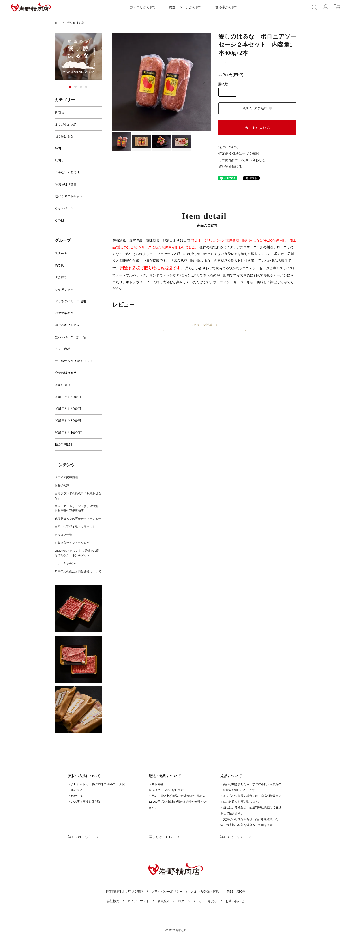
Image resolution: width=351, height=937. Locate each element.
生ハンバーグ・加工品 (70, 337)
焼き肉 (59, 265)
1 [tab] (70, 87)
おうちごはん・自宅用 (70, 301)
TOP (57, 23)
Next (204, 82)
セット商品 (62, 349)
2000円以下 (63, 384)
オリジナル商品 (65, 124)
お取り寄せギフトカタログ (72, 543)
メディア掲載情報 (66, 477)
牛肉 (58, 148)
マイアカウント (138, 901)
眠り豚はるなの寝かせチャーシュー (78, 518)
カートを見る (208, 901)
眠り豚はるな (75, 23)
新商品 (59, 112)
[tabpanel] (78, 56)
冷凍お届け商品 (66, 184)
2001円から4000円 (68, 397)
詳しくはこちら (83, 837)
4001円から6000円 (68, 408)
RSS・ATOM (236, 891)
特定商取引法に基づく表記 (238, 153)
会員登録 (163, 901)
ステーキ (61, 253)
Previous (119, 82)
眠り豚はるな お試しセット (74, 361)
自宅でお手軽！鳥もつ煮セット (75, 526)
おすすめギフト (66, 313)
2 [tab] (75, 87)
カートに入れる (257, 127)
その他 (59, 220)
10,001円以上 (64, 444)
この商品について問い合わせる (241, 160)
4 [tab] (86, 87)
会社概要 (113, 901)
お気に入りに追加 (257, 108)
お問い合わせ (234, 901)
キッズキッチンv (66, 563)
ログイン (184, 901)
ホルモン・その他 (67, 172)
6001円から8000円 (68, 420)
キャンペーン (64, 208)
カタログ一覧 (63, 534)
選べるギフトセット (69, 196)
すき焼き (61, 277)
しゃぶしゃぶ (64, 289)
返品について (228, 147)
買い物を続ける (230, 166)
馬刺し (59, 160)
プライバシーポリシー (167, 891)
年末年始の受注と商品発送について (78, 571)
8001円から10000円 (68, 432)
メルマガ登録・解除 (205, 891)
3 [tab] (81, 87)
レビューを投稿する (204, 324)
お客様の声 (62, 485)
